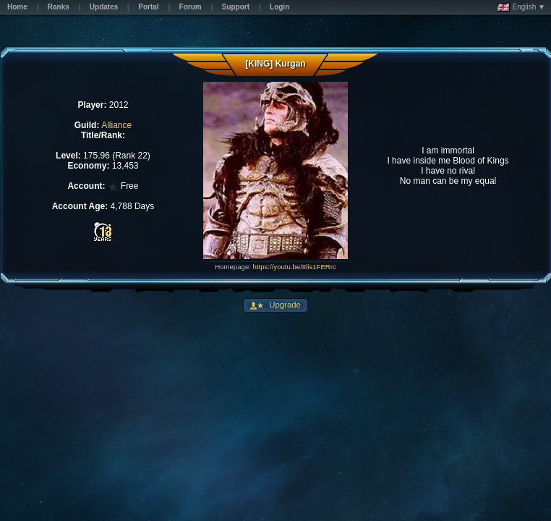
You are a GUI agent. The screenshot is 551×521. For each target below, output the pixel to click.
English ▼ (521, 7)
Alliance (116, 125)
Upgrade (284, 304)
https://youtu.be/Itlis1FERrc (294, 267)
